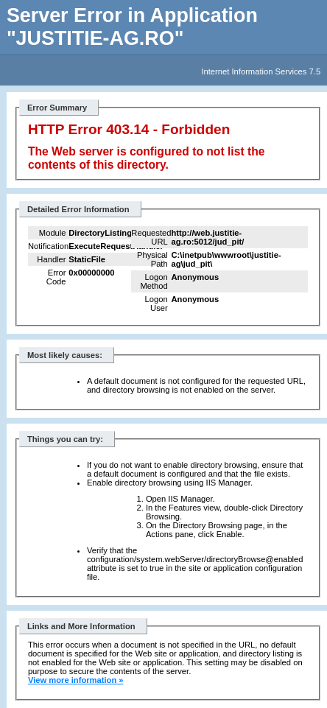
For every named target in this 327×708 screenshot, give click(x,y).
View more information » (76, 680)
